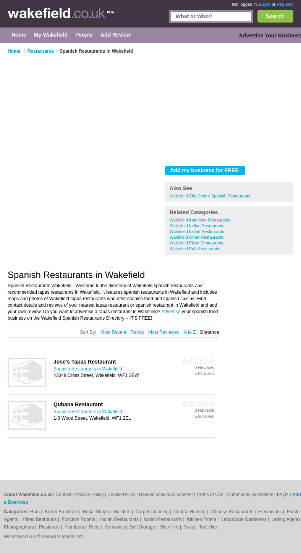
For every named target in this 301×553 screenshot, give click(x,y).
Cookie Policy (121, 494)
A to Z (190, 332)
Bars (35, 511)
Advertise (170, 311)
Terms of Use (209, 494)
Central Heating (190, 511)
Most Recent (113, 332)
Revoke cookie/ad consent (166, 494)
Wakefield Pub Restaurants (195, 248)
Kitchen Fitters (202, 519)
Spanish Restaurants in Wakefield (87, 369)
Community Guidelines (250, 494)
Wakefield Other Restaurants (196, 237)
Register (285, 4)
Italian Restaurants (163, 519)
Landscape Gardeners (244, 519)
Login (264, 4)
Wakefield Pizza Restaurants (196, 243)
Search (275, 16)
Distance (209, 332)
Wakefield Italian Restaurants (197, 231)
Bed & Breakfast (62, 511)
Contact (63, 494)
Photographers (19, 527)
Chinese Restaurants (232, 511)
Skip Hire (170, 527)
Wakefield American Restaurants (200, 220)
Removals (115, 527)
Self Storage (143, 527)
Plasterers (50, 527)
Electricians (270, 511)
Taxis (190, 527)
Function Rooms (79, 519)
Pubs (95, 527)
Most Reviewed (164, 332)
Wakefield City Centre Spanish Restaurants (210, 196)
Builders (123, 511)
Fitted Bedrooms (40, 519)
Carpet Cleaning (153, 511)
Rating (137, 332)
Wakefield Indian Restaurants (197, 225)
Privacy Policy (89, 494)
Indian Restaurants (120, 519)
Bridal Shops (96, 511)
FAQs (282, 494)
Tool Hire (208, 527)
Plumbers (75, 527)
